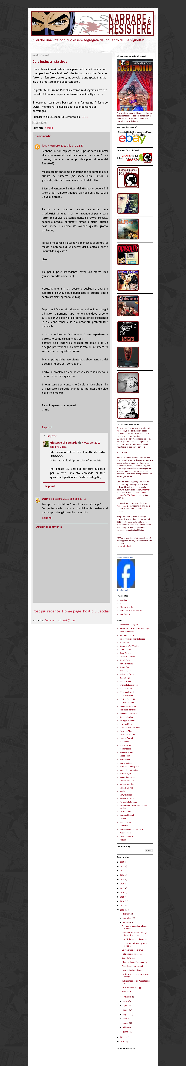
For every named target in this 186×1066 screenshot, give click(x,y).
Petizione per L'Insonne (132, 954)
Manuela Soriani (126, 752)
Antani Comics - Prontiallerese (132, 639)
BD (121, 604)
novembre (127, 918)
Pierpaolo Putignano (128, 802)
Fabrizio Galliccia (127, 703)
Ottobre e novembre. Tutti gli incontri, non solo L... (134, 934)
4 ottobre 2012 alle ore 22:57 (66, 145)
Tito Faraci (124, 826)
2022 (122, 871)
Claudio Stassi (126, 650)
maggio (126, 1014)
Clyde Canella (125, 653)
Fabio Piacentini (126, 696)
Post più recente (46, 611)
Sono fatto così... (129, 958)
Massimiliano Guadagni (130, 770)
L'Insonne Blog (126, 731)
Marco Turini (125, 756)
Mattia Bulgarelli (126, 774)
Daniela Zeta (125, 660)
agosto (126, 1001)
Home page (71, 611)
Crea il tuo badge (123, 590)
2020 (122, 875)
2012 (122, 910)
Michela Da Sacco (127, 781)
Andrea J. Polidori (127, 635)
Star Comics (125, 614)
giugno (126, 1010)
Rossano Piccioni (127, 815)
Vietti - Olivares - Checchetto (131, 829)
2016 (122, 893)
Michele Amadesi (127, 784)
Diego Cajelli (125, 678)
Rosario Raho (125, 812)
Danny (46, 498)
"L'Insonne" (145, 490)
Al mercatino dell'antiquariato (134, 962)
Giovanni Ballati (126, 717)
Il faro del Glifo (126, 724)
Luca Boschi (125, 742)
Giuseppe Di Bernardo (63, 442)
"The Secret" (132, 495)
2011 (122, 1037)
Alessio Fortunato (127, 632)
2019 (122, 879)
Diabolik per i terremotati (132, 966)
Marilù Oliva (125, 759)
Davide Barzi (125, 667)
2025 (122, 862)
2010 (122, 1042)
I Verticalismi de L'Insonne (133, 970)
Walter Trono (125, 833)
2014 (122, 901)
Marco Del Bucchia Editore (131, 611)
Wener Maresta (126, 836)
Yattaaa (123, 840)
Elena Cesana (125, 682)
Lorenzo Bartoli (126, 738)
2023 (122, 866)
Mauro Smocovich (127, 777)
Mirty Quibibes (126, 795)
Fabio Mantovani (127, 692)
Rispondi (47, 427)
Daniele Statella (126, 664)
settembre (127, 997)
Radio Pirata (127, 991)
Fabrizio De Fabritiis (128, 699)
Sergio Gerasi (125, 822)
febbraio (126, 1027)
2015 (122, 897)
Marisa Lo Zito (126, 763)
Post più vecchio (96, 611)
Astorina (123, 600)
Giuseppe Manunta (127, 720)
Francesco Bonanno (128, 710)
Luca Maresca (125, 745)
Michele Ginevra (126, 788)
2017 (122, 888)
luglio (125, 1006)
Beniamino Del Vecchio (129, 646)
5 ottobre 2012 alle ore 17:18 (68, 498)
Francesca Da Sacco (128, 706)
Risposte (52, 436)
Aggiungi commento (49, 526)
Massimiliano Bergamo (129, 767)
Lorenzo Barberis (124, 546)
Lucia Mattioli (125, 749)
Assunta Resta (125, 643)
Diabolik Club (125, 671)
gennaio (126, 1032)
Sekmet (123, 819)
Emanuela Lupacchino (129, 685)
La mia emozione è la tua (132, 950)
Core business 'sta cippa (50, 62)
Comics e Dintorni (127, 657)
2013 (122, 906)
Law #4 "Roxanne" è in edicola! (135, 939)
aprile (125, 1019)
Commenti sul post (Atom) (60, 620)
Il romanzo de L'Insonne (130, 728)
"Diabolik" (121, 431)
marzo (126, 1023)
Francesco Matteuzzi (128, 713)
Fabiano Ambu (126, 689)
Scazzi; (49, 128)
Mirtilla (122, 791)
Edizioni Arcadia (126, 607)
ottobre (126, 923)
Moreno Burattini (127, 798)
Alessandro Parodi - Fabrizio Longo (135, 628)
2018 (122, 884)
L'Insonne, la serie (127, 735)
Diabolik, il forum (127, 674)
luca (44, 145)
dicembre (127, 914)
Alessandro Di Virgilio (129, 625)
